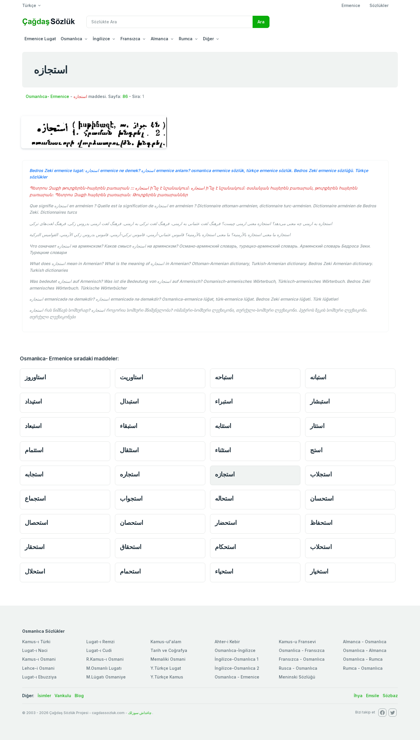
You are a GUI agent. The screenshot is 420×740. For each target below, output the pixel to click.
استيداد (33, 401)
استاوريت (131, 377)
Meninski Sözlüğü (297, 676)
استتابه (223, 425)
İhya (358, 695)
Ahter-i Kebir (227, 641)
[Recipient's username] (169, 22)
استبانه (318, 377)
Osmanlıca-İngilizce (235, 650)
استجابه (34, 474)
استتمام (34, 450)
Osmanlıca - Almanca (364, 650)
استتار (317, 425)
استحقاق (130, 546)
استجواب (131, 498)
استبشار (320, 401)
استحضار (226, 522)
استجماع (35, 498)
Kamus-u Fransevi (297, 641)
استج (316, 450)
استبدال (129, 401)
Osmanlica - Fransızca (302, 650)
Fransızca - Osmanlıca (302, 659)
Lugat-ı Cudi (99, 650)
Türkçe (29, 5)
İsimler (44, 695)
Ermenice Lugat (40, 38)
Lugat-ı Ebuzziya (39, 676)
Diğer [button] (208, 38)
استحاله (224, 498)
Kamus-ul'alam (165, 641)
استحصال (36, 522)
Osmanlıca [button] (71, 38)
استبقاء (128, 425)
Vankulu (63, 695)
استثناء (223, 450)
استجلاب (321, 474)
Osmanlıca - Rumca (363, 659)
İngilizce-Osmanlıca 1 (236, 659)
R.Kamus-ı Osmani (105, 659)
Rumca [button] (185, 38)
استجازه (225, 474)
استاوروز (35, 377)
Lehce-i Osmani (38, 668)
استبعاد (33, 425)
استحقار (35, 546)
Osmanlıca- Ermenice (47, 96)
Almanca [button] (159, 38)
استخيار (319, 571)
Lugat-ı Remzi (100, 641)
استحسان (322, 498)
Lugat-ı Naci (35, 650)
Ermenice (351, 5)
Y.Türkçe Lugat (165, 668)
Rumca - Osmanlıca (363, 668)
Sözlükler (379, 5)
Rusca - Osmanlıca (298, 668)
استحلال (35, 571)
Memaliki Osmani (168, 659)
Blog (79, 695)
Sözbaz (390, 695)
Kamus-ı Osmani (39, 659)
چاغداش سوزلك (139, 713)
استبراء (224, 401)
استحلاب (321, 546)
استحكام (225, 546)
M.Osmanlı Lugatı (104, 668)
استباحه (224, 377)
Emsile (372, 695)
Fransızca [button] (130, 38)
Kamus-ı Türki (36, 641)
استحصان (131, 522)
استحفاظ (321, 522)
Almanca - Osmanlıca (364, 641)
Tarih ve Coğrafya (168, 650)
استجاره (130, 474)
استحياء (224, 571)
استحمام (130, 571)
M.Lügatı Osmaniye (106, 676)
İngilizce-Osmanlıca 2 (237, 668)
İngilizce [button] (101, 38)
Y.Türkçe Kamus (166, 676)
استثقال (129, 450)
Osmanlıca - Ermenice (237, 676)
